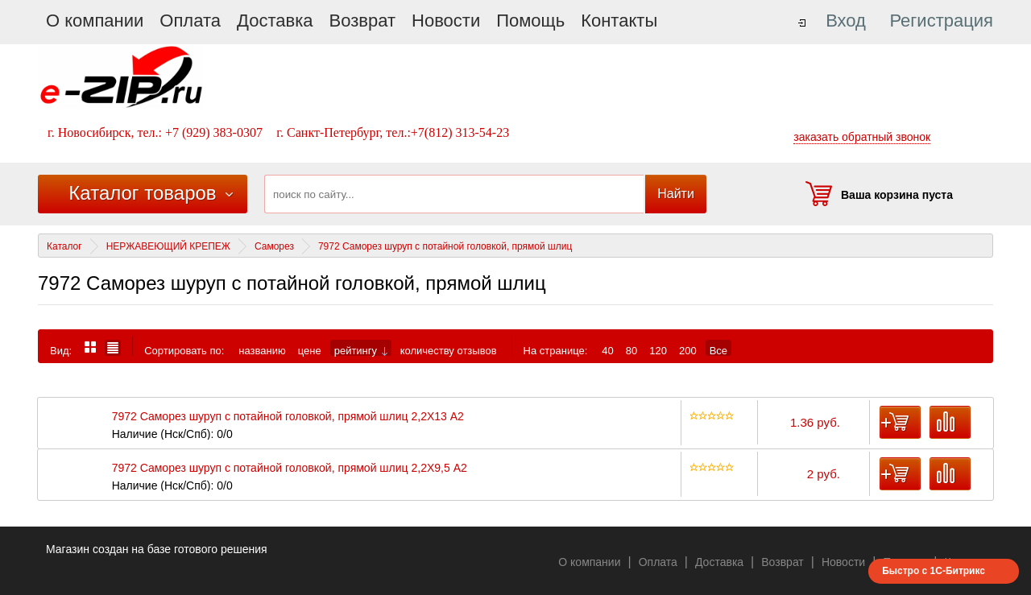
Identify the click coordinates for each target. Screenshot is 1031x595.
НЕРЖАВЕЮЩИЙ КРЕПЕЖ (168, 246)
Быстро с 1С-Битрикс (933, 570)
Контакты (619, 20)
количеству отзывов (448, 350)
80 (631, 350)
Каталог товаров (142, 193)
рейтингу (360, 350)
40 (607, 350)
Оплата (190, 20)
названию (261, 350)
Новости (446, 20)
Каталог (64, 246)
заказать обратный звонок (861, 136)
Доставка (275, 20)
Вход (846, 20)
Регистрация (941, 20)
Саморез (274, 246)
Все (718, 350)
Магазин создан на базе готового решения (156, 549)
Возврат (362, 20)
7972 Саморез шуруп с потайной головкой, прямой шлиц (445, 246)
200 (688, 350)
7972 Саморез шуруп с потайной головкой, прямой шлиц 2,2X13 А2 (288, 417)
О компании (94, 20)
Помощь (530, 20)
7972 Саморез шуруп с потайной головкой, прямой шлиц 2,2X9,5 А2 (289, 468)
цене (309, 350)
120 (658, 350)
